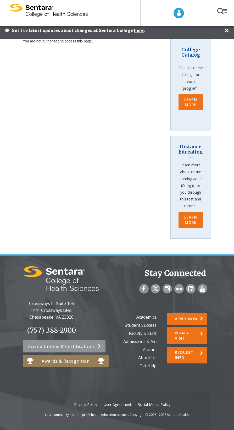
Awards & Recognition (66, 361)
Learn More (190, 102)
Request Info (184, 355)
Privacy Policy (85, 404)
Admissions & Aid (140, 341)
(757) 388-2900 (51, 330)
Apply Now (186, 318)
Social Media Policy (154, 404)
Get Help (148, 366)
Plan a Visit (182, 335)
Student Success (141, 325)
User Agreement (117, 404)
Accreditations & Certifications (61, 346)
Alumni (150, 349)
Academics (146, 317)
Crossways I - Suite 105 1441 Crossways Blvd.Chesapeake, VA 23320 (51, 310)
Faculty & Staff (143, 333)
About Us (147, 358)
